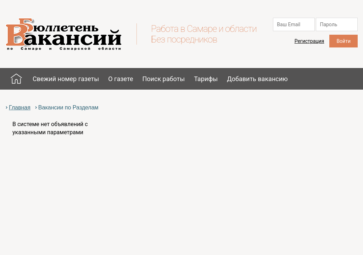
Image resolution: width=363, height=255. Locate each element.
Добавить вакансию (257, 79)
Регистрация (309, 41)
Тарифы (206, 79)
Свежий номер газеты (66, 79)
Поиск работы (163, 79)
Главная (16, 78)
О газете (120, 79)
